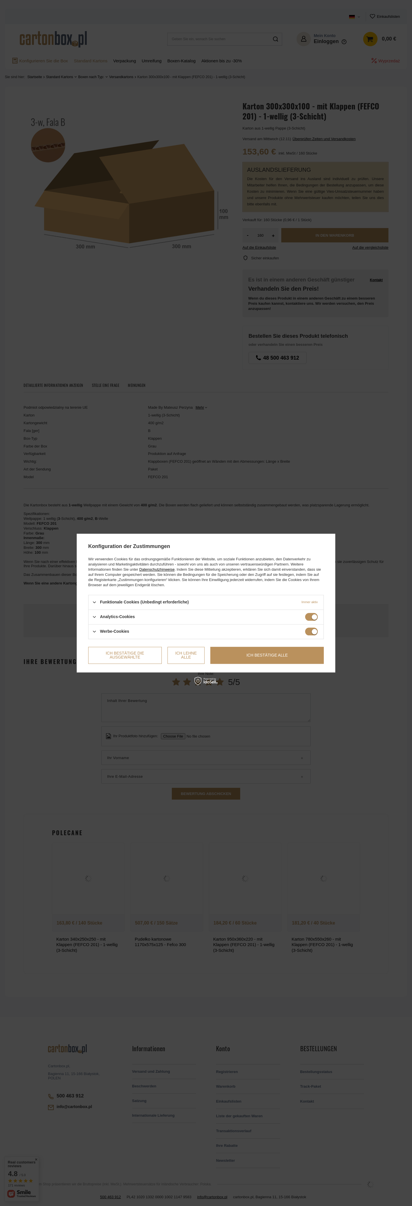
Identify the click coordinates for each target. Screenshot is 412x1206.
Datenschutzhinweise (157, 569)
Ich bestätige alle (267, 655)
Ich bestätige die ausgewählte (125, 655)
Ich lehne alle (186, 655)
